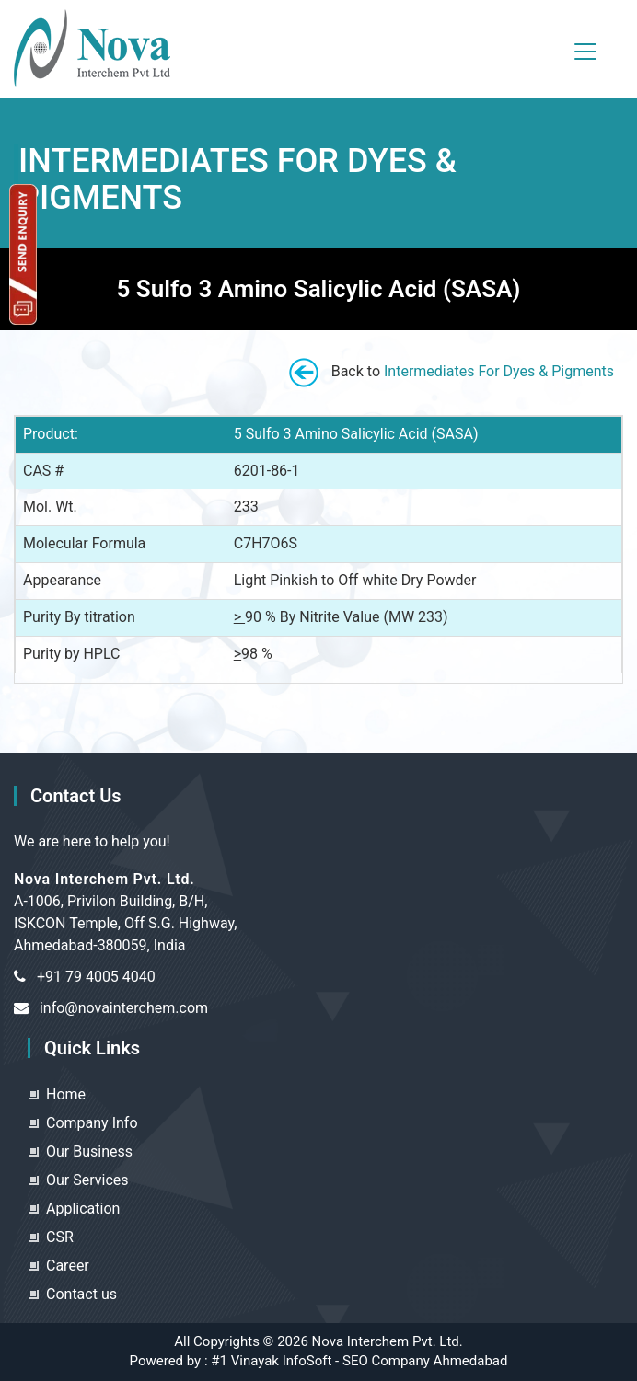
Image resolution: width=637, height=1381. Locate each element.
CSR (60, 1237)
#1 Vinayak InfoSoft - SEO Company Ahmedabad (359, 1360)
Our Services (87, 1180)
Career (67, 1265)
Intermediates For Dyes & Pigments (499, 371)
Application (83, 1208)
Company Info (92, 1123)
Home (66, 1094)
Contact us (81, 1294)
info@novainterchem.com (124, 1008)
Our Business (89, 1151)
